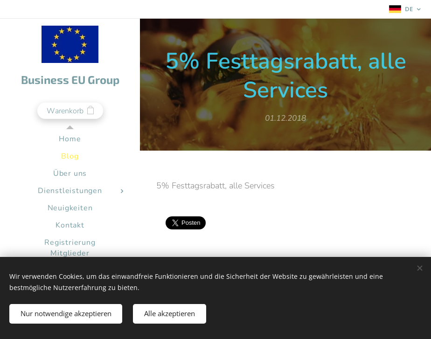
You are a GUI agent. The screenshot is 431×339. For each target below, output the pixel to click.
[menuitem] (70, 139)
